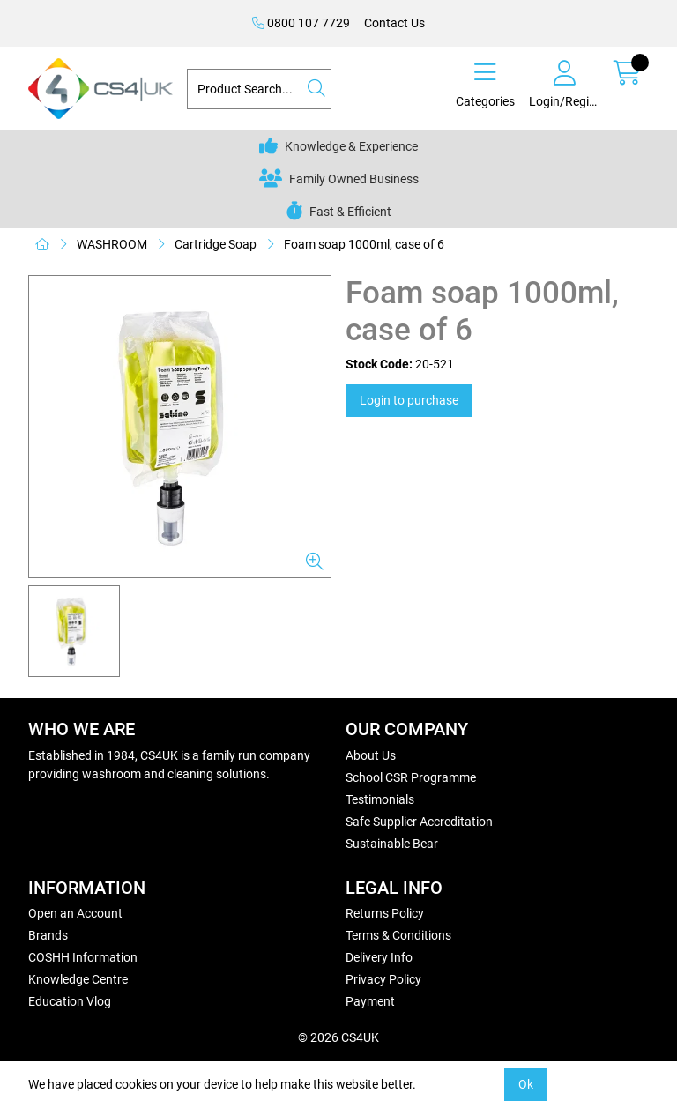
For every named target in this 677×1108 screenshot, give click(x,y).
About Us (371, 755)
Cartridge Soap (216, 244)
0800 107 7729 (301, 23)
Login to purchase (409, 400)
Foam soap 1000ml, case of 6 (364, 244)
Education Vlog (69, 1001)
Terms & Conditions (398, 935)
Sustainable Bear (392, 844)
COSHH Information (83, 957)
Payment (370, 1001)
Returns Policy (385, 913)
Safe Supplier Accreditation (419, 821)
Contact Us (394, 23)
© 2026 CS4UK (338, 1037)
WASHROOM (112, 244)
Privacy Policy (383, 979)
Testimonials (380, 799)
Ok (525, 1084)
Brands (48, 935)
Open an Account (75, 913)
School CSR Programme (411, 777)
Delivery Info (379, 957)
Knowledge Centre (78, 979)
